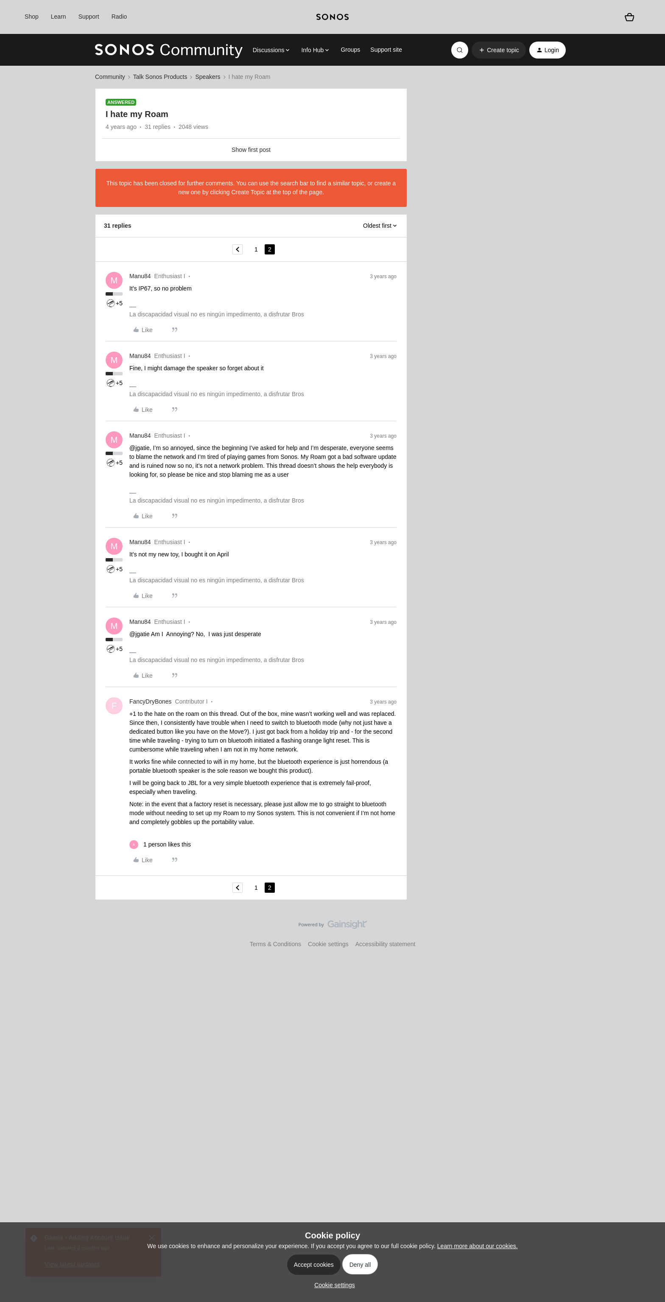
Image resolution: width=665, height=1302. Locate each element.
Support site (386, 49)
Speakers (207, 76)
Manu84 (140, 276)
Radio (119, 16)
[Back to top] (648, 931)
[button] (498, 50)
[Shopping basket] (629, 17)
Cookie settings (328, 944)
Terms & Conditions (275, 944)
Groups (350, 49)
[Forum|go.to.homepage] (169, 50)
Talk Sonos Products (160, 76)
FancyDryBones (150, 701)
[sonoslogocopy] (332, 17)
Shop (32, 16)
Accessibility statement (385, 944)
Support (88, 16)
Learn (58, 16)
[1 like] (160, 844)
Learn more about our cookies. (477, 1246)
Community (110, 76)
